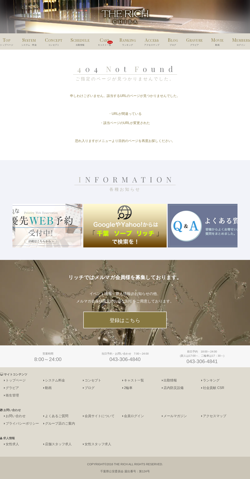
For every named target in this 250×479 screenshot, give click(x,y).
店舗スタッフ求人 (58, 444)
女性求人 (12, 444)
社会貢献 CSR (213, 388)
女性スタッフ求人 (98, 444)
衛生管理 (12, 395)
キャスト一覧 (134, 380)
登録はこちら (125, 320)
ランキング (211, 380)
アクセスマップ (214, 416)
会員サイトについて (100, 416)
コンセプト (93, 380)
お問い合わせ (16, 416)
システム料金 (55, 380)
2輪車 (128, 388)
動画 (48, 388)
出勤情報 (170, 380)
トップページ (16, 380)
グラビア (12, 388)
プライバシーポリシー (22, 423)
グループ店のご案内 (60, 423)
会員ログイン (134, 416)
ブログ (90, 388)
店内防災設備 (174, 388)
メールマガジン (175, 416)
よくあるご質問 (56, 416)
